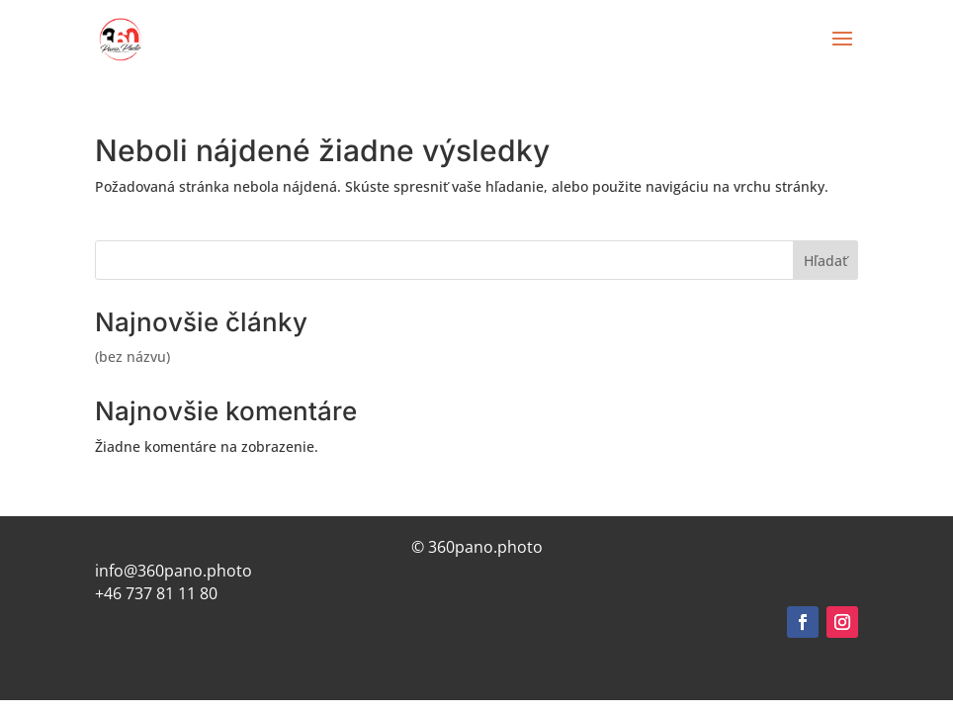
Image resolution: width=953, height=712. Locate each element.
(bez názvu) (132, 356)
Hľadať (825, 260)
